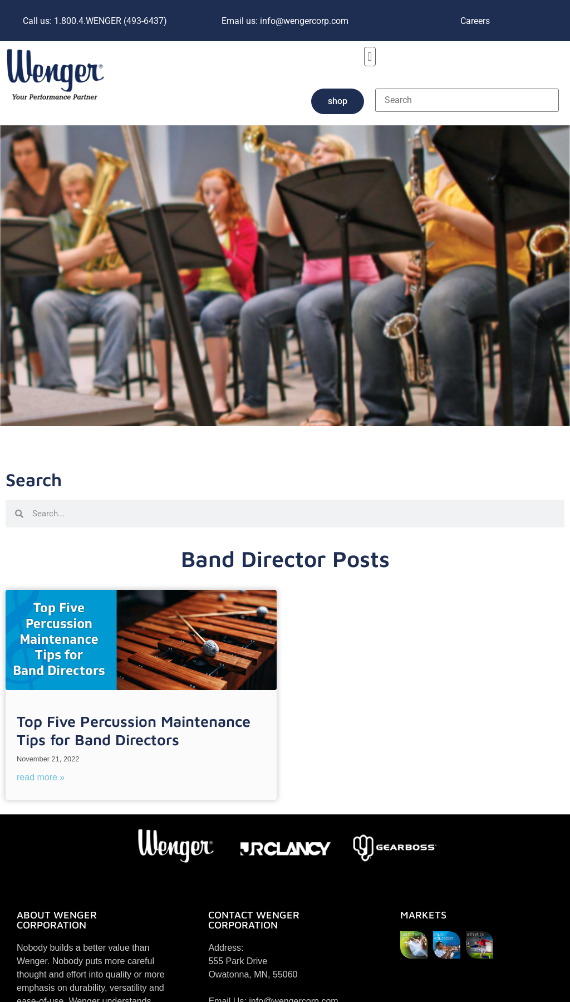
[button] (370, 56)
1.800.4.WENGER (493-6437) (95, 21)
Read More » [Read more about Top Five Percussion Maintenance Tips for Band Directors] (41, 777)
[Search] (467, 100)
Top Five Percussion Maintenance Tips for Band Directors (133, 730)
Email (285, 21)
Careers (475, 21)
